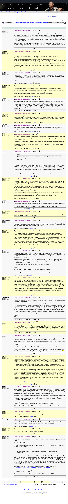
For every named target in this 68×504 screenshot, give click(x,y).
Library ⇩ (16, 12)
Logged (31, 48)
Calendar (38, 12)
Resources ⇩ (31, 12)
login (48, 16)
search (51, 16)
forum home (57, 16)
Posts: (16, 48)
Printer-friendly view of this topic (9, 484)
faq (53, 16)
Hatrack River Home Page (37, 489)
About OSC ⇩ (9, 12)
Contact (45, 12)
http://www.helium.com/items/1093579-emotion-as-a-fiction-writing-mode (32, 467)
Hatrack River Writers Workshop (22, 22)
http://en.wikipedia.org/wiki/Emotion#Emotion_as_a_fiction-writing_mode (32, 381)
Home (2, 12)
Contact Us (27, 489)
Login (3, 23)
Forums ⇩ (23, 12)
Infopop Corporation (36, 496)
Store (49, 12)
